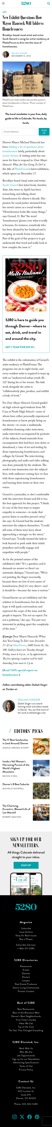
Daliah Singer (19, 53)
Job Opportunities (26, 1055)
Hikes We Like (26, 1023)
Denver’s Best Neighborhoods (26, 1016)
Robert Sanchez (11, 817)
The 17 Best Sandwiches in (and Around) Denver (15, 741)
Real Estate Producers (26, 984)
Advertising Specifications (26, 1062)
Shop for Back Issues (26, 935)
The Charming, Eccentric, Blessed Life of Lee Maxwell (16, 809)
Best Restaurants (26, 1009)
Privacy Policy (26, 1069)
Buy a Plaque (26, 939)
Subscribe (26, 928)
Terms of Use (26, 1066)
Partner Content (26, 991)
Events (26, 969)
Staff (26, 748)
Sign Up (44, 132)
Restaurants (26, 966)
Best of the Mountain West (26, 1012)
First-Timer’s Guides (26, 1019)
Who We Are (26, 1052)
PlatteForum (22, 169)
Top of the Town (26, 1026)
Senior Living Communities (26, 987)
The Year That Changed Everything (26, 1030)
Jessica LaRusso (11, 748)
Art (4, 12)
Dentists (26, 973)
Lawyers (26, 980)
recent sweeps (10, 156)
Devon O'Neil (10, 776)
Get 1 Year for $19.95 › (20, 347)
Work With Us (26, 1048)
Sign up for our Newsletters (26, 1059)
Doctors (26, 977)
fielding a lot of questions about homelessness (23, 149)
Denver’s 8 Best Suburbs (15, 784)
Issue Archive (26, 932)
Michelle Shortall (13, 788)
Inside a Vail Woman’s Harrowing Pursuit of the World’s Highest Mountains (15, 766)
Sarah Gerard (10, 185)
